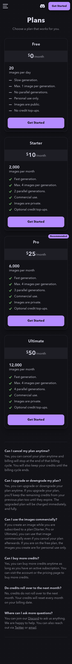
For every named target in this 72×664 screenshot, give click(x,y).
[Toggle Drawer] (5, 6)
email (32, 627)
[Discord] (42, 6)
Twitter (19, 627)
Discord (33, 618)
